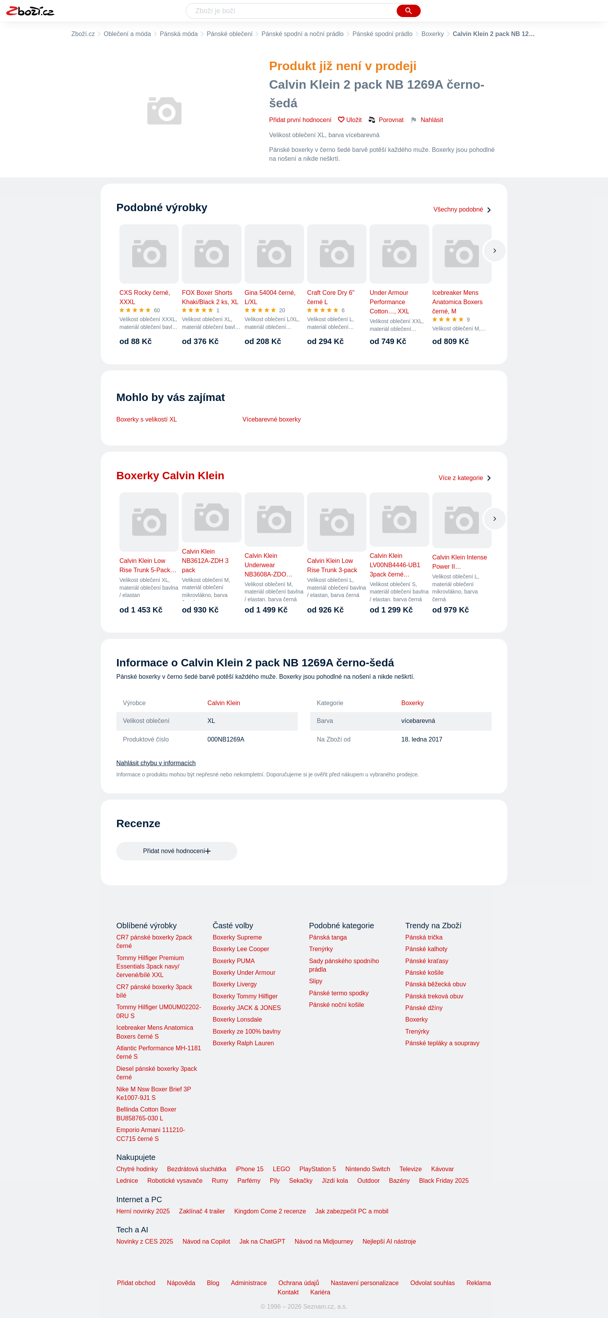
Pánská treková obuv (434, 996)
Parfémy (249, 1180)
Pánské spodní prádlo (382, 34)
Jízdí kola (335, 1180)
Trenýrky (321, 949)
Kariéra (320, 1292)
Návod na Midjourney (324, 1241)
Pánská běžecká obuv (435, 984)
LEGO (281, 1169)
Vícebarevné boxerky (271, 419)
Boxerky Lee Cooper (240, 949)
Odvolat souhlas (432, 1283)
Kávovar (442, 1169)
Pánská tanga (328, 937)
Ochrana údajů (298, 1283)
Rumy (220, 1180)
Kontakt (288, 1292)
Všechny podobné (463, 209)
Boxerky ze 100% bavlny (246, 1031)
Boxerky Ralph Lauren (243, 1043)
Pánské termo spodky (339, 993)
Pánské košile (424, 972)
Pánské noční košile (336, 1004)
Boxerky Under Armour (243, 972)
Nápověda (181, 1283)
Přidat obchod (136, 1283)
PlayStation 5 (317, 1169)
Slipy (316, 981)
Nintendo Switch (367, 1169)
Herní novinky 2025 (143, 1211)
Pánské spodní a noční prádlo (302, 34)
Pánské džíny (423, 1008)
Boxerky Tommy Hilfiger (245, 996)
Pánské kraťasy (426, 961)
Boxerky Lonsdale (237, 1019)
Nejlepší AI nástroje (389, 1241)
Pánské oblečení (229, 34)
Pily (275, 1180)
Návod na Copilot (206, 1241)
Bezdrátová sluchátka (196, 1169)
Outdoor (369, 1180)
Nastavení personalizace (365, 1283)
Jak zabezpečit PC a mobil (352, 1211)
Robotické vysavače (174, 1180)
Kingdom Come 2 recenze (270, 1211)
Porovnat (386, 120)
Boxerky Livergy (234, 984)
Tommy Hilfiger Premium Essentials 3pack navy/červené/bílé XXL (150, 967)
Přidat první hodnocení (300, 120)
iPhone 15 (250, 1169)
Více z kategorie (465, 478)
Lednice (127, 1180)
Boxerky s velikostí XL (146, 419)
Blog (213, 1283)
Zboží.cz (83, 34)
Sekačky (300, 1180)
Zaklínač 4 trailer (202, 1211)
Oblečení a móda (127, 34)
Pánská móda (179, 34)
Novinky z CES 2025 (144, 1241)
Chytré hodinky (137, 1169)
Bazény (399, 1180)
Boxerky (432, 34)
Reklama (478, 1283)
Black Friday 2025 (444, 1180)
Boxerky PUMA (233, 961)
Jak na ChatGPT (262, 1241)
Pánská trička (423, 937)
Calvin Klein (223, 703)
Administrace (249, 1283)
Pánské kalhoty (426, 949)
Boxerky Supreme (237, 937)
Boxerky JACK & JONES (246, 1008)
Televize (410, 1169)
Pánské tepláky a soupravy (442, 1043)
